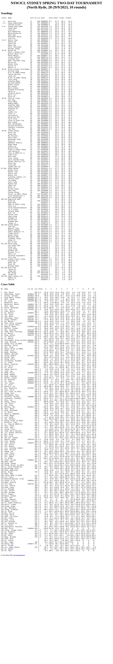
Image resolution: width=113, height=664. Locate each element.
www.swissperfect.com (19, 660)
